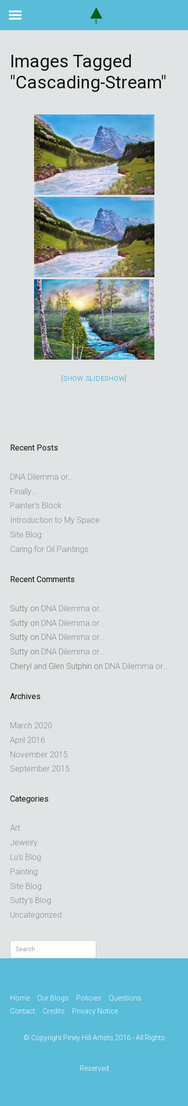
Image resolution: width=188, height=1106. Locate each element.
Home (20, 998)
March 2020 (31, 725)
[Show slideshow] (94, 378)
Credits (54, 1011)
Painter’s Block (36, 505)
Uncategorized (36, 915)
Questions (125, 998)
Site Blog (26, 534)
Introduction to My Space (55, 520)
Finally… (23, 491)
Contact (22, 1011)
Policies (88, 998)
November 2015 (39, 754)
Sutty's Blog (30, 900)
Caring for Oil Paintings (49, 549)
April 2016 (27, 740)
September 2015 (40, 768)
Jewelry (24, 842)
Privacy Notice (95, 1011)
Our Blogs (53, 998)
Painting (24, 871)
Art (15, 828)
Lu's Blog (25, 857)
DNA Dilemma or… (41, 477)
